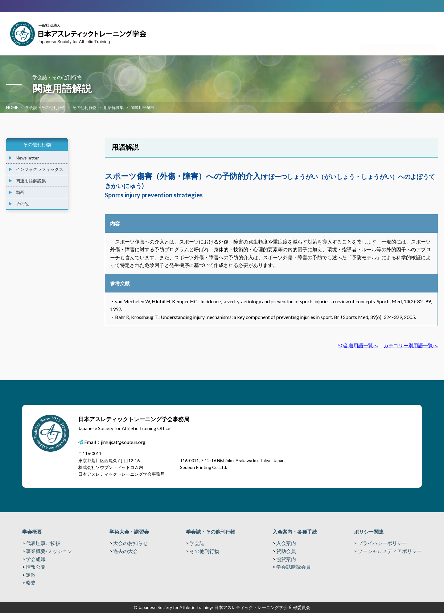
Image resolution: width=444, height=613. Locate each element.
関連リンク (418, 44)
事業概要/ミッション (49, 551)
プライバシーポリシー (382, 543)
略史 (31, 582)
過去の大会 (125, 551)
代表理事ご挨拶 (43, 543)
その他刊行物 (84, 107)
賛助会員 (286, 551)
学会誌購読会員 (293, 567)
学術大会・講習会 (129, 531)
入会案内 (286, 543)
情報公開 (36, 567)
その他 (22, 203)
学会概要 (32, 531)
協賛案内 (286, 559)
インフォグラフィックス (39, 169)
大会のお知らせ (130, 543)
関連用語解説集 (31, 180)
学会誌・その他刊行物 (45, 107)
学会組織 (36, 559)
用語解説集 (114, 107)
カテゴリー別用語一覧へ (411, 345)
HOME (12, 107)
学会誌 (197, 543)
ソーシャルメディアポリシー (390, 551)
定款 (31, 575)
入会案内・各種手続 (295, 531)
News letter (27, 157)
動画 (20, 192)
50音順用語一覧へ (358, 345)
